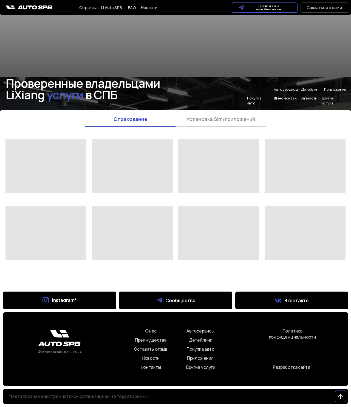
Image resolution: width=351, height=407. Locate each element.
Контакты (151, 367)
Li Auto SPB (111, 7)
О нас (151, 331)
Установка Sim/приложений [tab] (220, 119)
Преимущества (150, 340)
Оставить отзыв (150, 349)
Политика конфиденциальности (292, 334)
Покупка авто (254, 101)
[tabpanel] (175, 214)
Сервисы (88, 7)
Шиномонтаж (285, 98)
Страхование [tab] (130, 119)
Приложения (335, 89)
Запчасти (309, 98)
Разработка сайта (291, 367)
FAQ (132, 7)
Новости (149, 7)
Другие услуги (200, 367)
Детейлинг (310, 89)
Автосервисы (286, 89)
